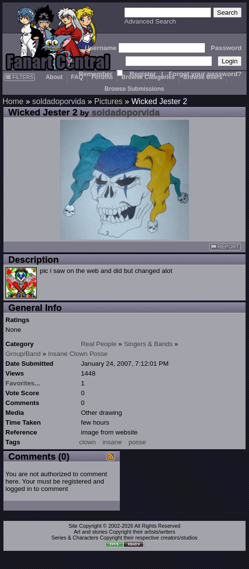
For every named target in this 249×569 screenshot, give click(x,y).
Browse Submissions (134, 88)
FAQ (77, 77)
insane (112, 442)
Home (13, 101)
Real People (99, 344)
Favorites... (22, 383)
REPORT (225, 247)
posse (137, 442)
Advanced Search (150, 21)
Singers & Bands (148, 344)
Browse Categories (148, 77)
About (54, 77)
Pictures (108, 101)
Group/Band (23, 353)
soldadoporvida (58, 101)
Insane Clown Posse (78, 353)
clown (87, 442)
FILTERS (19, 77)
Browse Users (202, 77)
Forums (102, 77)
